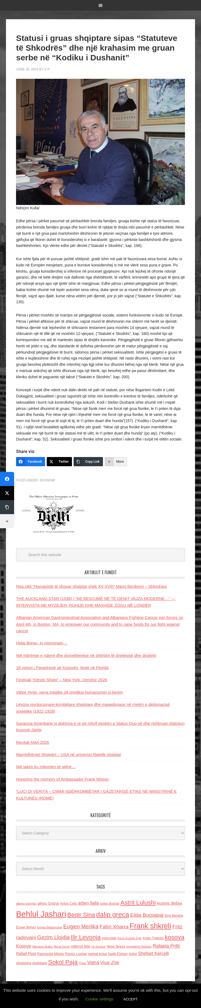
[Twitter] (59, 461)
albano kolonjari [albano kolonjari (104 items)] (26, 903)
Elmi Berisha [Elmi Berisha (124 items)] (174, 916)
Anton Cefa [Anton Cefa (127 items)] (68, 903)
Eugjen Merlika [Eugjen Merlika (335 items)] (80, 926)
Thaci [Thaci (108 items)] (82, 963)
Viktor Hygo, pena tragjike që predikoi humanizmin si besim (69, 692)
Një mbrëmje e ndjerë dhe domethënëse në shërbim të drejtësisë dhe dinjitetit (86, 655)
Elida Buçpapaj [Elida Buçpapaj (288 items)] (146, 915)
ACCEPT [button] (130, 999)
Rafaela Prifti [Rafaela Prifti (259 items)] (166, 946)
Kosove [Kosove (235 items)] (23, 946)
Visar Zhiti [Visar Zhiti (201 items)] (109, 962)
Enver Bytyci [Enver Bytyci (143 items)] (26, 927)
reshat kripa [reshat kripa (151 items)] (97, 954)
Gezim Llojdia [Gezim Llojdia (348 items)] (53, 937)
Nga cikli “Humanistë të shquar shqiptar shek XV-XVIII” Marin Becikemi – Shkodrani (91, 586)
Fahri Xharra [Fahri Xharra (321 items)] (113, 926)
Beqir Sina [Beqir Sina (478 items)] (81, 914)
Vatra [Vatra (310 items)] (93, 962)
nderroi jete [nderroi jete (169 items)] (80, 946)
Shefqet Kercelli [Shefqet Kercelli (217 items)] (153, 953)
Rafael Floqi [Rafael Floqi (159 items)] (26, 954)
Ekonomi (47, 480)
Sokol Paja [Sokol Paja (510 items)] (62, 961)
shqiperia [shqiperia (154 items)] (23, 963)
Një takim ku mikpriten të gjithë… (46, 766)
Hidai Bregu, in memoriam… (41, 643)
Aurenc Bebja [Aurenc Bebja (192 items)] (169, 903)
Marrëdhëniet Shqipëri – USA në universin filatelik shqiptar (68, 754)
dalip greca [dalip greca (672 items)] (112, 914)
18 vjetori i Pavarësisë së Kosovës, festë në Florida (62, 667)
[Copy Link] (88, 461)
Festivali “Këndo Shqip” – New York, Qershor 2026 (61, 679)
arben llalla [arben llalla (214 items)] (88, 903)
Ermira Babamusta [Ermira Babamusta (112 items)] (49, 927)
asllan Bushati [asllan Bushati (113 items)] (109, 903)
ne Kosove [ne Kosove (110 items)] (98, 946)
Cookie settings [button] (100, 999)
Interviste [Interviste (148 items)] (109, 938)
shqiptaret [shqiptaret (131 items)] (39, 963)
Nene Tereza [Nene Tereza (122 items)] (116, 946)
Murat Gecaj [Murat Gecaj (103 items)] (62, 946)
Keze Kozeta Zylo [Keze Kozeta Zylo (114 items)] (130, 938)
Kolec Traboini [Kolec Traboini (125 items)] (153, 938)
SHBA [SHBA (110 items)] (133, 953)
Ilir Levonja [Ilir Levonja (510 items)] (86, 937)
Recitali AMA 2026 (32, 742)
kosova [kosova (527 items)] (174, 937)
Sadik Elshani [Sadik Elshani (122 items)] (118, 954)
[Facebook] (30, 461)
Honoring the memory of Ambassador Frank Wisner (62, 779)
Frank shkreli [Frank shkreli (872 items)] (150, 926)
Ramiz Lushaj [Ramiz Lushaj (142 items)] (76, 954)
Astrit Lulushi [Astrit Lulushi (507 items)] (138, 902)
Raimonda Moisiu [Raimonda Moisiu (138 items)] (50, 954)
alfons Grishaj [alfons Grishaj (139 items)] (48, 903)
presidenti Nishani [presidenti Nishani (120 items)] (139, 946)
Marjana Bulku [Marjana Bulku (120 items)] (42, 946)
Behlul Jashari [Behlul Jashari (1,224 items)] (41, 913)
